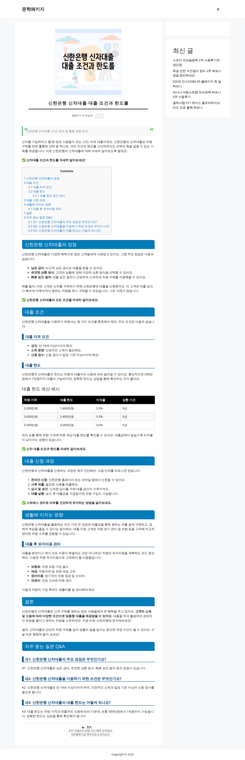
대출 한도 (36, 191)
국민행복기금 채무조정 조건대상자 (90, 734)
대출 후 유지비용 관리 (44, 209)
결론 (28, 213)
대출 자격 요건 (40, 187)
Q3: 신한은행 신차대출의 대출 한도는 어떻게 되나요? (64, 230)
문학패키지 (33, 9)
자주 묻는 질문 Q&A (38, 217)
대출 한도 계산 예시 (49, 196)
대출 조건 (31, 183)
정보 (89, 727)
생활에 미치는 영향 (37, 204)
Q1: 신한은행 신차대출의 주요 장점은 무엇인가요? (62, 222)
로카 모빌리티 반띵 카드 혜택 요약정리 (90, 730)
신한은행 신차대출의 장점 (41, 178)
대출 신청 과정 (34, 200)
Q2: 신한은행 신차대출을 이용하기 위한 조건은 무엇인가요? (69, 226)
